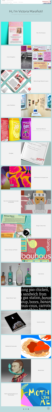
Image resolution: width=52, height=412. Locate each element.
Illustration (15, 2)
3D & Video (21, 2)
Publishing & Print (9, 0)
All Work (3, 0)
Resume (11, 3)
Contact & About (5, 3)
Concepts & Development (7, 2)
